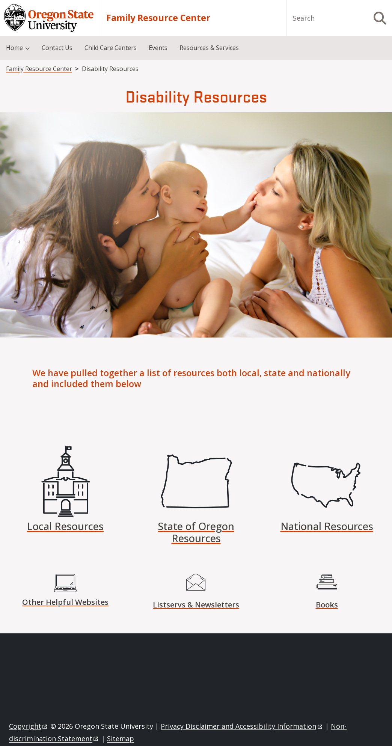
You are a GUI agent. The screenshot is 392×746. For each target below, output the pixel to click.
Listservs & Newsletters (196, 605)
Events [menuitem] (158, 48)
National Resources (326, 526)
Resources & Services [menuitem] (209, 48)
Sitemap (120, 738)
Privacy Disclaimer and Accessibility (242, 726)
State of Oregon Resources (196, 532)
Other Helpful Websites (65, 602)
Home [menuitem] (14, 48)
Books (327, 605)
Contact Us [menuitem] (57, 48)
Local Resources (65, 526)
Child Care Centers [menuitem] (110, 48)
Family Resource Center (158, 17)
